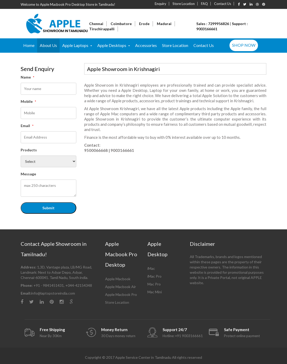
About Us (48, 45)
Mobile (28, 101)
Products (29, 150)
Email (27, 125)
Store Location (184, 4)
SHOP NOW (243, 45)
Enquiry (160, 4)
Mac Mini (154, 292)
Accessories (146, 45)
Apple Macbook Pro (121, 294)
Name (27, 77)
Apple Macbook (117, 279)
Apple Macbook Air (120, 286)
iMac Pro (154, 276)
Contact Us (222, 4)
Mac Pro (154, 284)
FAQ (204, 4)
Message (28, 174)
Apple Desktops (111, 45)
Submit (48, 208)
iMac (151, 268)
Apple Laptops (75, 45)
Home (29, 45)
